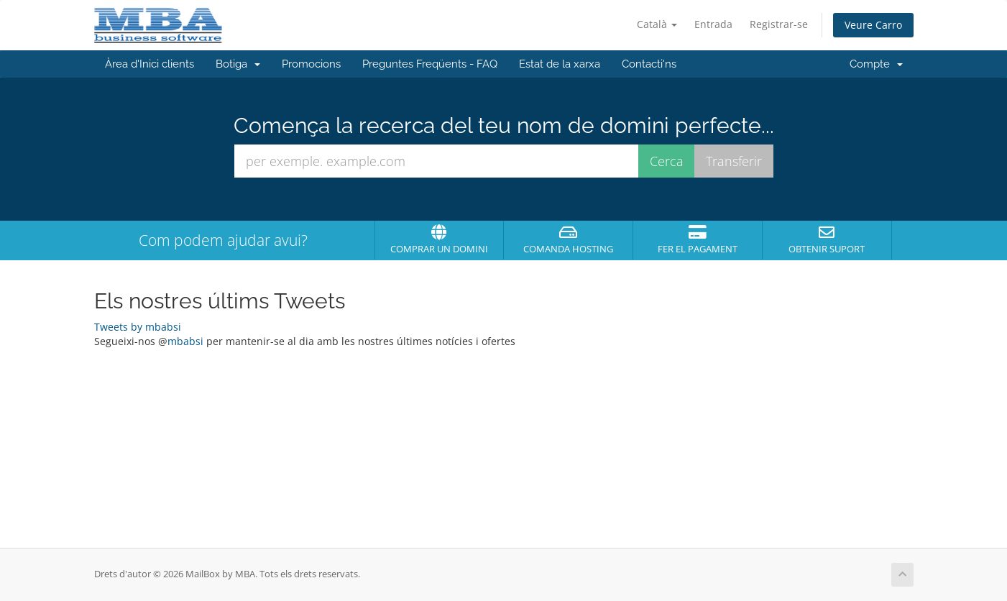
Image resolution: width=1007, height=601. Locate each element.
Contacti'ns (649, 64)
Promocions (311, 64)
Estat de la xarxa (559, 64)
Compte (876, 64)
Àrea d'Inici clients (149, 64)
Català (657, 24)
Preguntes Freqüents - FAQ (429, 64)
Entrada (713, 24)
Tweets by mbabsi (137, 327)
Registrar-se (779, 24)
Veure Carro (873, 25)
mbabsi (185, 341)
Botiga (238, 64)
